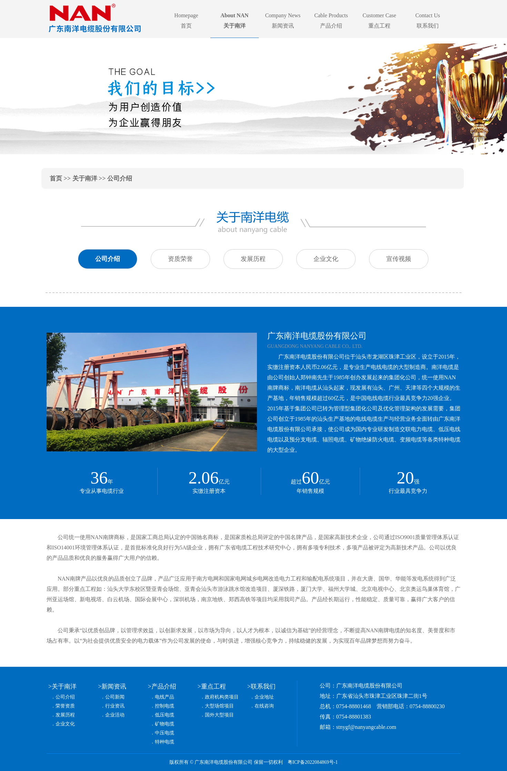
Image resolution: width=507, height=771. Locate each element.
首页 (56, 178)
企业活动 (115, 715)
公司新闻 (115, 697)
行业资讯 (115, 706)
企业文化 (65, 723)
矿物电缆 (164, 723)
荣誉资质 (65, 706)
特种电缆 (164, 741)
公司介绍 (65, 697)
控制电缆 (164, 706)
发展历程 (65, 715)
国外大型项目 (219, 715)
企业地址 (264, 697)
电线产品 (164, 697)
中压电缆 (164, 732)
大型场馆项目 (219, 706)
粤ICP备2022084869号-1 (313, 762)
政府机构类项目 (222, 697)
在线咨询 (264, 706)
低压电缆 (164, 715)
